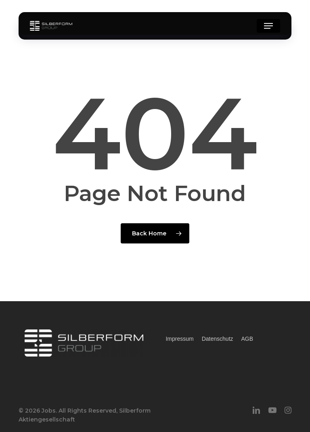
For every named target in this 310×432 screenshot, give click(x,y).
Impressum (179, 339)
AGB (247, 339)
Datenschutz (217, 339)
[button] (268, 26)
